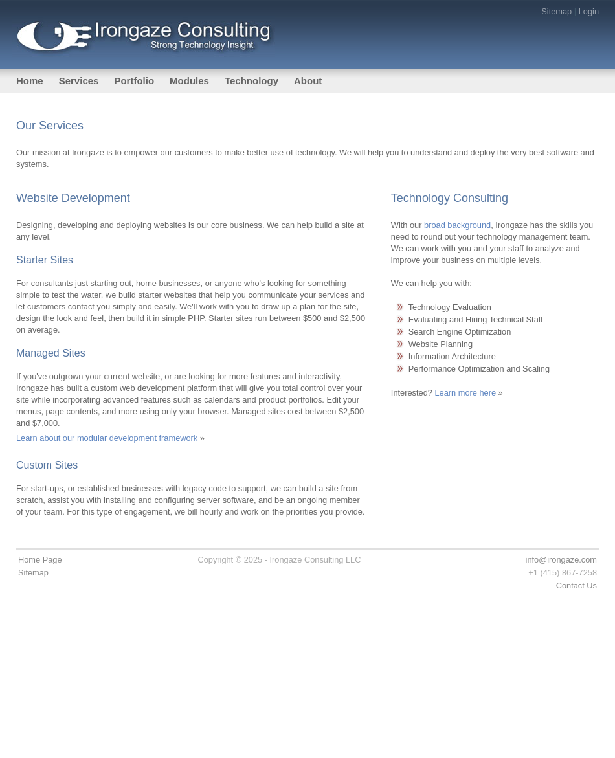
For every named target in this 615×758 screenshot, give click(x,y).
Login (589, 11)
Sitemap (556, 11)
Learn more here (465, 392)
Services (79, 80)
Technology (251, 80)
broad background (457, 225)
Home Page (40, 559)
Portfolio (134, 80)
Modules (189, 80)
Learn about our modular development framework (106, 438)
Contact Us (576, 585)
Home (29, 80)
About (308, 80)
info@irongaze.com (561, 559)
